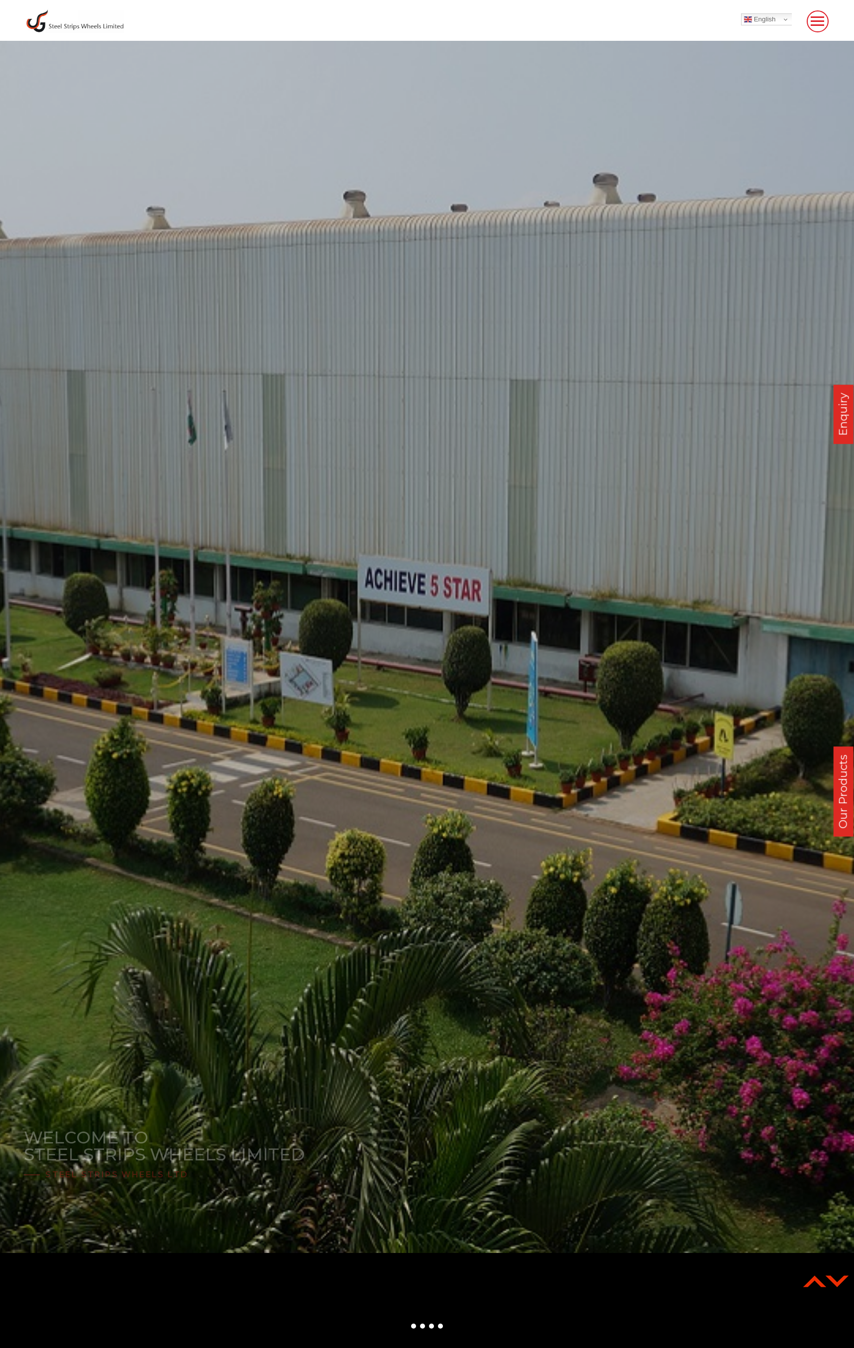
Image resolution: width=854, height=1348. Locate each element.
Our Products (843, 791)
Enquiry (843, 414)
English (759, 19)
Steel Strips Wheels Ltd (116, 1174)
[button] (413, 1326)
